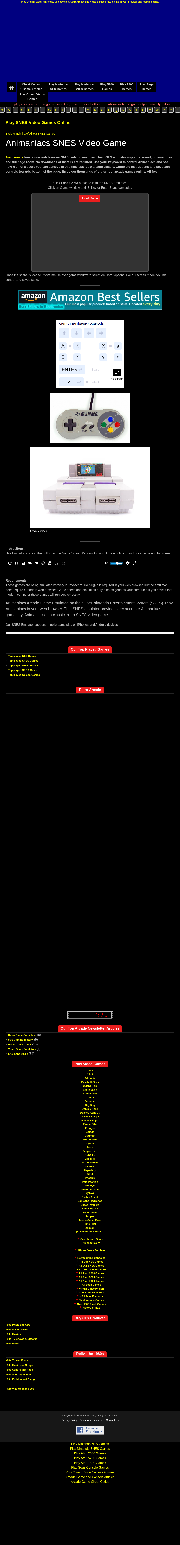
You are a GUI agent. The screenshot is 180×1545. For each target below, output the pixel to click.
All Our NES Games (91, 1261)
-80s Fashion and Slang (20, 1379)
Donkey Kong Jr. (90, 1112)
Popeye (90, 1185)
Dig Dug (90, 1105)
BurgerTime (90, 1085)
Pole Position (90, 1181)
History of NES (91, 1307)
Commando (90, 1093)
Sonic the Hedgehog (90, 1200)
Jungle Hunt (90, 1151)
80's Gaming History (21, 1039)
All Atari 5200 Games (91, 1277)
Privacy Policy (69, 1420)
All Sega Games (91, 1284)
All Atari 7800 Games (91, 1281)
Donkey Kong (90, 1108)
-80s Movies (13, 1334)
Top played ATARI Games (23, 665)
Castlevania (90, 1089)
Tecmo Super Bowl (90, 1220)
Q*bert (90, 1193)
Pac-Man (90, 1166)
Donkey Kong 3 (90, 1116)
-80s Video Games (17, 1329)
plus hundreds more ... (90, 1231)
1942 (90, 1070)
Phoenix (90, 1177)
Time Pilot (90, 1223)
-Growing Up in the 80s (20, 1388)
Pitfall (89, 1174)
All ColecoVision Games (91, 1269)
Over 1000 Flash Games (91, 1304)
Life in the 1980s (18, 1053)
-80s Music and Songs (19, 1365)
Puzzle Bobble (90, 1189)
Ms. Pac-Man (90, 1162)
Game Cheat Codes (20, 1044)
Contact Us (112, 1420)
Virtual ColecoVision (91, 1288)
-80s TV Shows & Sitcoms (21, 1338)
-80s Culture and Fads (19, 1369)
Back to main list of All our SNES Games (30, 133)
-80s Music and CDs (18, 1324)
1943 (90, 1074)
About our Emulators (91, 1292)
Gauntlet (90, 1135)
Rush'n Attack (90, 1197)
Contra (90, 1097)
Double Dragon (90, 1120)
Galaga (90, 1131)
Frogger (90, 1128)
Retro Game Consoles (21, 1035)
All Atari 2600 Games (91, 1273)
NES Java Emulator (91, 1296)
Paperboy (90, 1170)
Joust (90, 1147)
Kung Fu (90, 1154)
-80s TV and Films (17, 1360)
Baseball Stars (90, 1082)
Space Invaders (90, 1204)
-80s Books (13, 1343)
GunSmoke (90, 1139)
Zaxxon (90, 1227)
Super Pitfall (90, 1212)
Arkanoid (90, 1078)
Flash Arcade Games (91, 1300)
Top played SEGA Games (23, 670)
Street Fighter (90, 1208)
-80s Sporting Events (19, 1374)
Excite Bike (90, 1124)
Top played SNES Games (23, 660)
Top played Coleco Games (24, 674)
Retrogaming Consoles (91, 1258)
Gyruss (90, 1143)
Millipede (90, 1158)
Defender (90, 1101)
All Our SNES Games (91, 1265)
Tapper (90, 1216)
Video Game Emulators (22, 1049)
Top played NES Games (22, 656)
